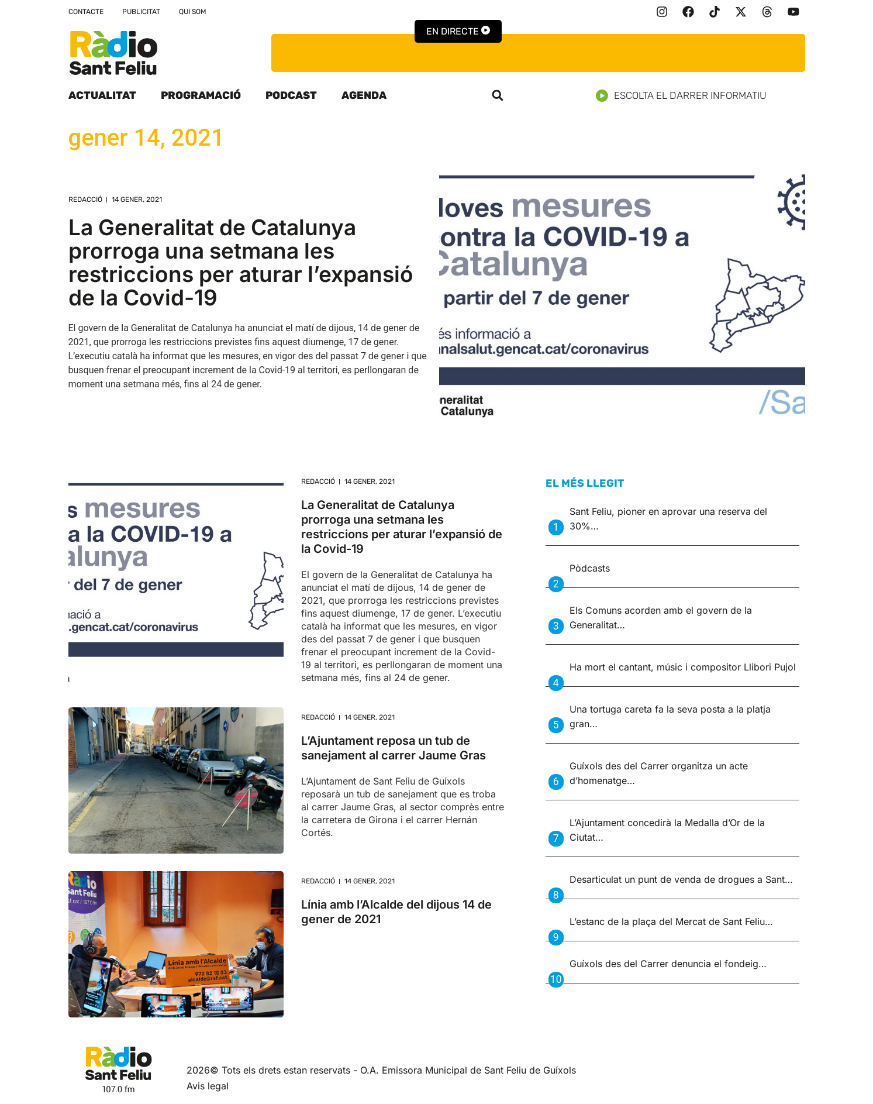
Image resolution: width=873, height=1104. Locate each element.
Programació (201, 95)
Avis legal (208, 1086)
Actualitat (102, 95)
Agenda (364, 95)
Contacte (85, 12)
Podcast (291, 95)
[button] (497, 95)
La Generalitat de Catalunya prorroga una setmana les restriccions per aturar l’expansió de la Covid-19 (240, 262)
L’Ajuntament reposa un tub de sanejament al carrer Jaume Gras (393, 748)
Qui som (192, 12)
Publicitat (141, 12)
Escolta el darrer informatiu (685, 96)
